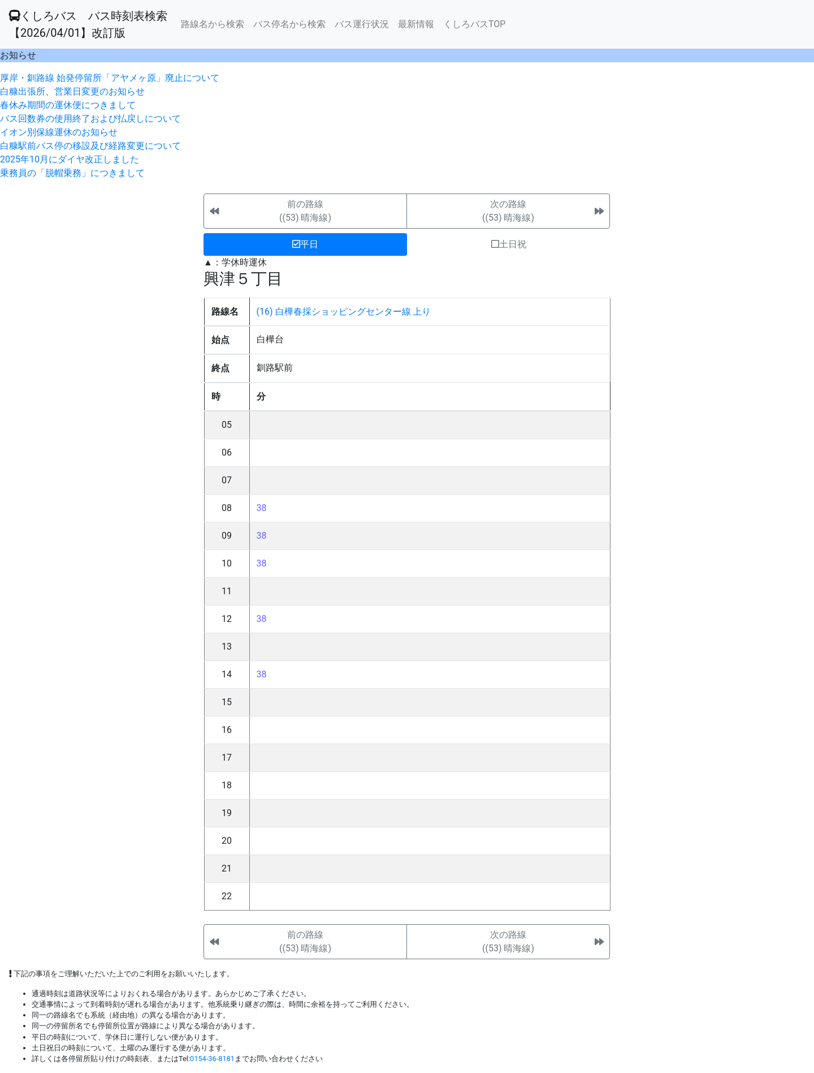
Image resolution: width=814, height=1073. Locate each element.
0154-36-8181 (212, 1058)
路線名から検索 (212, 24)
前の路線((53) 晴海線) (305, 211)
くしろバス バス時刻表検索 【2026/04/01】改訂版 (88, 24)
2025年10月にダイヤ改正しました (69, 159)
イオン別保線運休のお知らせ (59, 132)
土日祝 (508, 244)
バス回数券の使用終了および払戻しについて (90, 118)
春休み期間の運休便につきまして (68, 105)
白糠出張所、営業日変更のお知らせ (72, 91)
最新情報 (416, 24)
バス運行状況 (362, 24)
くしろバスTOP (474, 24)
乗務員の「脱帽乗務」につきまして (72, 173)
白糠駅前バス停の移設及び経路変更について (90, 145)
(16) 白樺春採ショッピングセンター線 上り (344, 311)
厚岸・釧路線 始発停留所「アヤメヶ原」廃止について (109, 77)
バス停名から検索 (289, 24)
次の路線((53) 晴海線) (508, 211)
